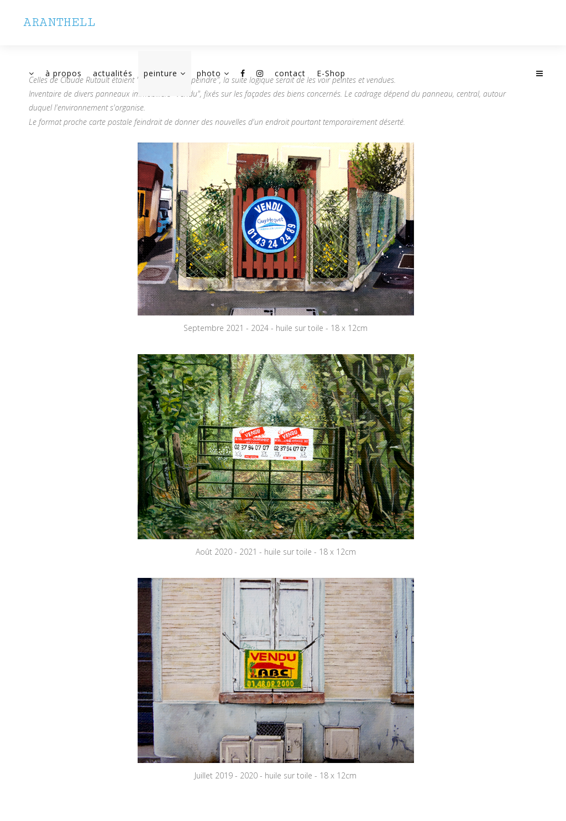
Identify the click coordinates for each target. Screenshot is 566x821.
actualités (113, 73)
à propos (63, 73)
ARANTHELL (59, 22)
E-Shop (331, 73)
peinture (160, 73)
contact (290, 73)
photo (209, 73)
